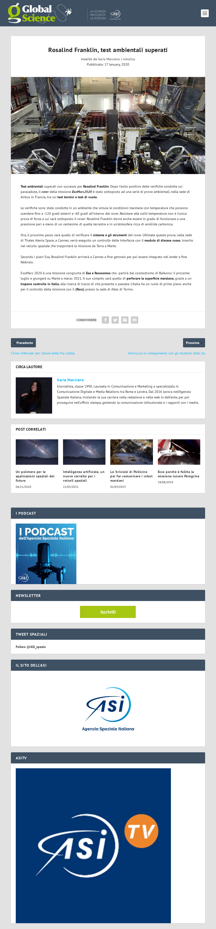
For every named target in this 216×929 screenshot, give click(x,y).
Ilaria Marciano (109, 59)
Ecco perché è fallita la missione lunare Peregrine (179, 474)
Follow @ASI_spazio (31, 647)
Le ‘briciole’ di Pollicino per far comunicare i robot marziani (131, 476)
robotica (129, 59)
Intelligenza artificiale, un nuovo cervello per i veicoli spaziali (83, 476)
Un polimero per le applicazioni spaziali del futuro (35, 476)
